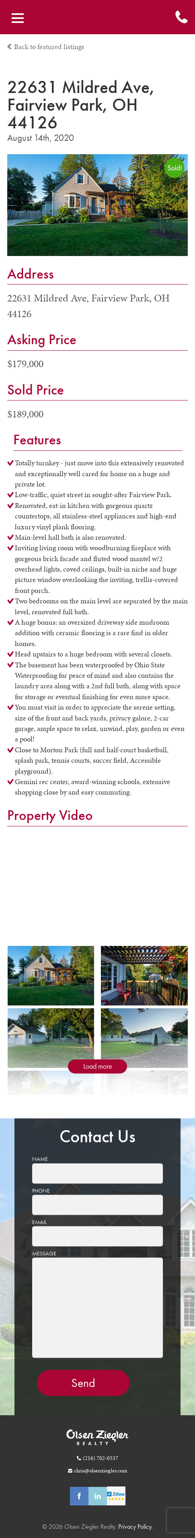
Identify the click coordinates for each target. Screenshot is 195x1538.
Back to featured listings (49, 47)
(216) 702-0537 (100, 1458)
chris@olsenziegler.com (100, 1470)
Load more (97, 1066)
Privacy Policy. (135, 1526)
